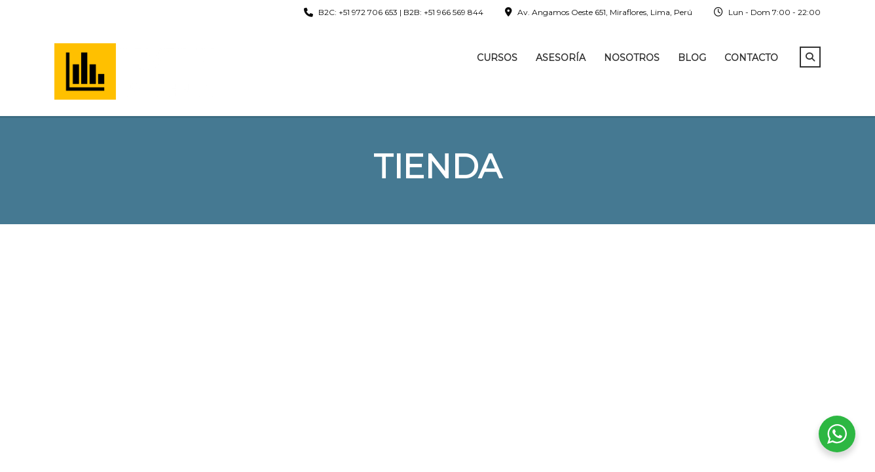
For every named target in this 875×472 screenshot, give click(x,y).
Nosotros (632, 58)
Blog (692, 58)
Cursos (497, 58)
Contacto (751, 58)
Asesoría (561, 58)
